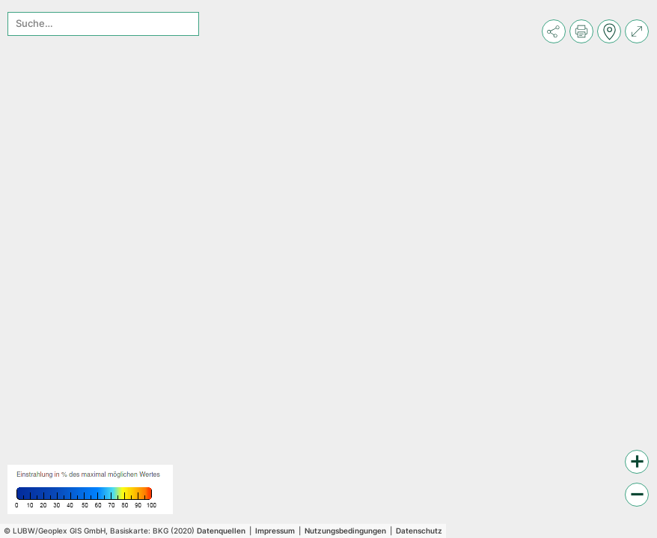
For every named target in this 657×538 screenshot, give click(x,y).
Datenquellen (221, 530)
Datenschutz (419, 530)
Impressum (275, 530)
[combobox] (103, 24)
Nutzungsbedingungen (345, 530)
